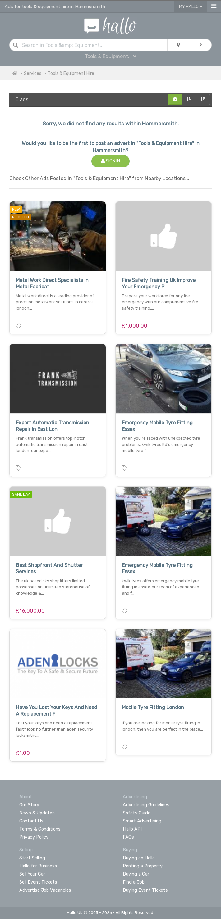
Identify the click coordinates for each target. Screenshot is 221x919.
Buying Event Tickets (145, 890)
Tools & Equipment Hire (71, 73)
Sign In (110, 161)
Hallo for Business (38, 866)
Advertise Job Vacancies (45, 890)
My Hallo (190, 6)
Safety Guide (136, 813)
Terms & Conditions (40, 829)
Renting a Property (143, 866)
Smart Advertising (142, 821)
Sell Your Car (32, 874)
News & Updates (37, 813)
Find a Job (134, 882)
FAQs (128, 837)
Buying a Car (136, 874)
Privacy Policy (33, 837)
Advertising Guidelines (146, 805)
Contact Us (31, 821)
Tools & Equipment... (110, 56)
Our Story (29, 805)
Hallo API (132, 829)
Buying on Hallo (139, 858)
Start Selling (32, 858)
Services (32, 73)
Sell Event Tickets (38, 882)
